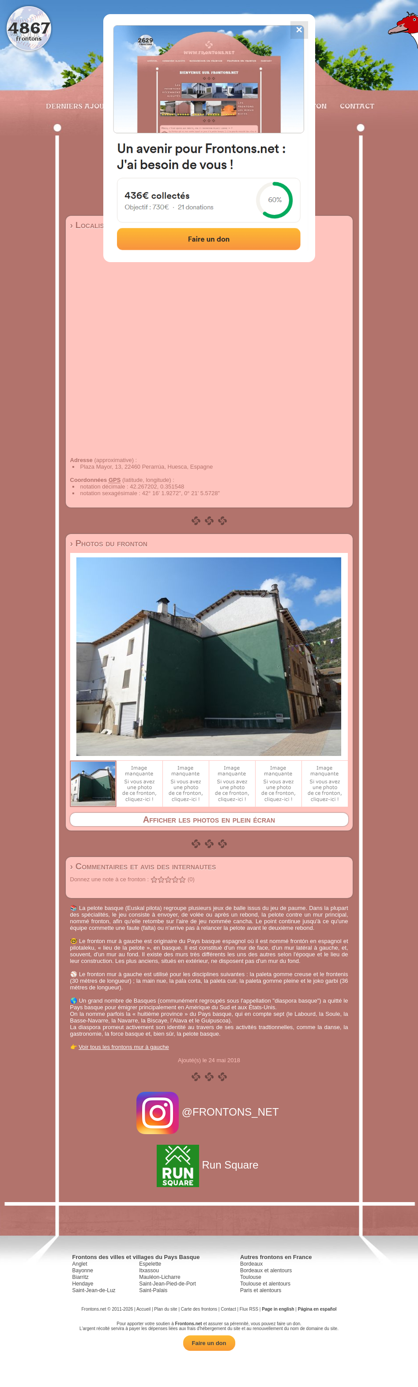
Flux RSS (249, 1309)
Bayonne (82, 1270)
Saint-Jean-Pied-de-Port (167, 1284)
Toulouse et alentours (265, 1284)
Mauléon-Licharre (159, 1277)
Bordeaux (251, 1264)
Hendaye (83, 1284)
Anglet (79, 1264)
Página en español (317, 1309)
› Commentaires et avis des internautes (143, 866)
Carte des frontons (199, 1309)
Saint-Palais (153, 1290)
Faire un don (209, 1343)
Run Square (209, 1165)
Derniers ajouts (79, 105)
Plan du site (165, 1309)
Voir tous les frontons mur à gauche (124, 1047)
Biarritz (80, 1277)
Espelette (150, 1264)
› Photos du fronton (108, 543)
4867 (29, 27)
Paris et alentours (260, 1290)
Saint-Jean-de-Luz (94, 1290)
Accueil (143, 1309)
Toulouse (250, 1277)
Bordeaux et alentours (266, 1270)
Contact (356, 105)
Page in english (278, 1309)
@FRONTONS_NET (209, 1112)
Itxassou (149, 1270)
